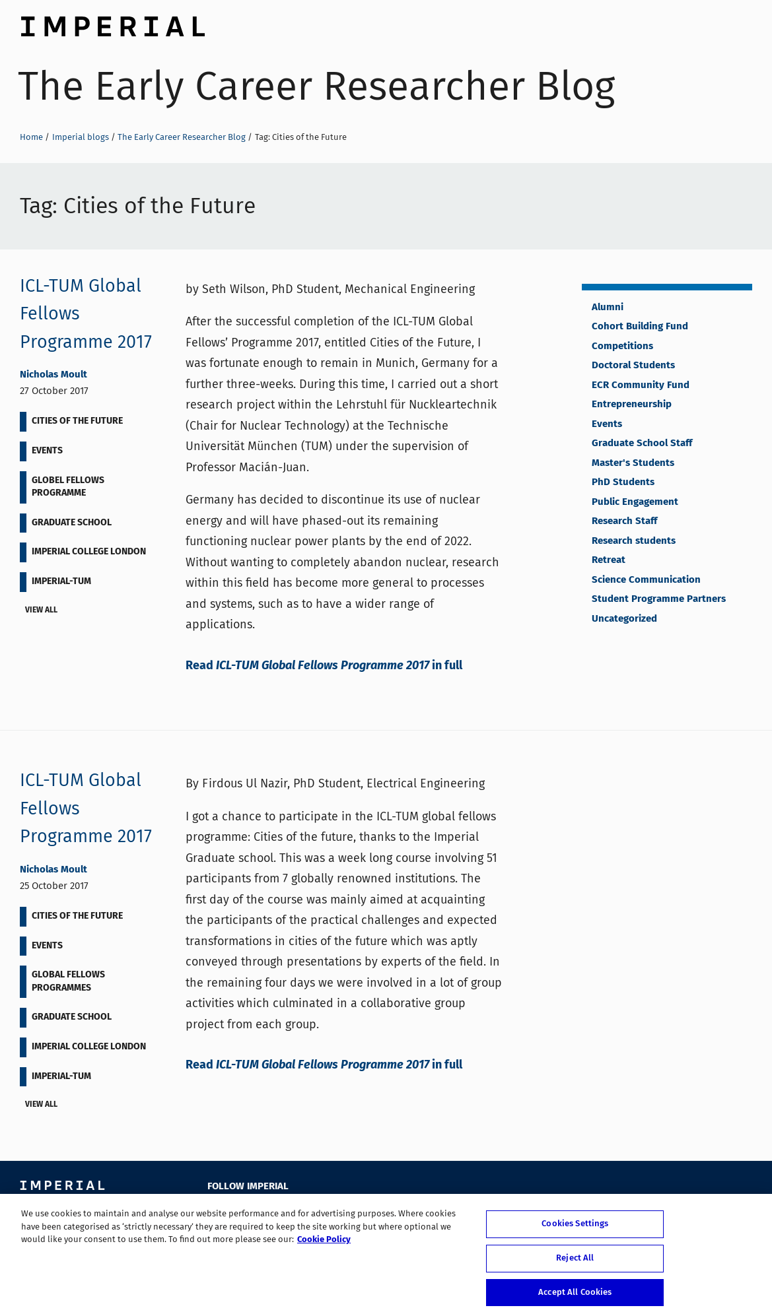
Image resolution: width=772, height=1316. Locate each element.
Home (31, 137)
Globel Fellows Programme (68, 487)
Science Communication (646, 580)
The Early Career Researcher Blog (316, 86)
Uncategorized (624, 619)
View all (44, 611)
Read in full (324, 666)
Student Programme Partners (659, 599)
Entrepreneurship (632, 404)
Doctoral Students (633, 366)
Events (47, 451)
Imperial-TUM (61, 581)
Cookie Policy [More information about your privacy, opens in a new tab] (324, 1244)
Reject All (575, 1262)
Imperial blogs (80, 137)
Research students (634, 541)
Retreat (608, 560)
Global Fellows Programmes (68, 981)
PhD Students (623, 482)
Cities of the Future (77, 421)
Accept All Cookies (575, 1296)
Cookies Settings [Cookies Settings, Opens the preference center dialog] (575, 1228)
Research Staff (624, 521)
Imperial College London (112, 23)
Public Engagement (635, 502)
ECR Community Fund (640, 385)
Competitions (622, 346)
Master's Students (633, 463)
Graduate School (72, 522)
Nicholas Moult (53, 375)
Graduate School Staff (642, 443)
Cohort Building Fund (640, 327)
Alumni (607, 307)
